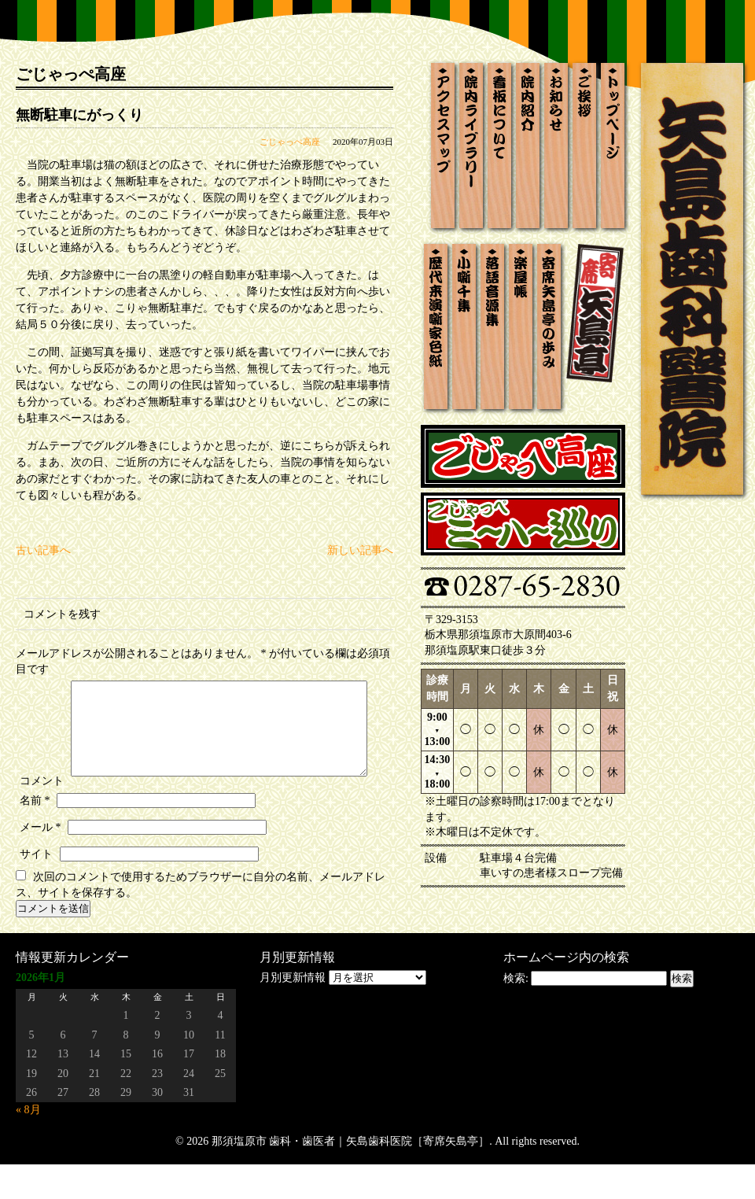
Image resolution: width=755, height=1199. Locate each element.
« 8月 (28, 1144)
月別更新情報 (293, 1012)
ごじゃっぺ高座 (290, 141)
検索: (515, 1013)
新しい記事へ (360, 550)
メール (40, 862)
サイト (36, 889)
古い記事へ (43, 550)
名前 (35, 835)
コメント (42, 684)
